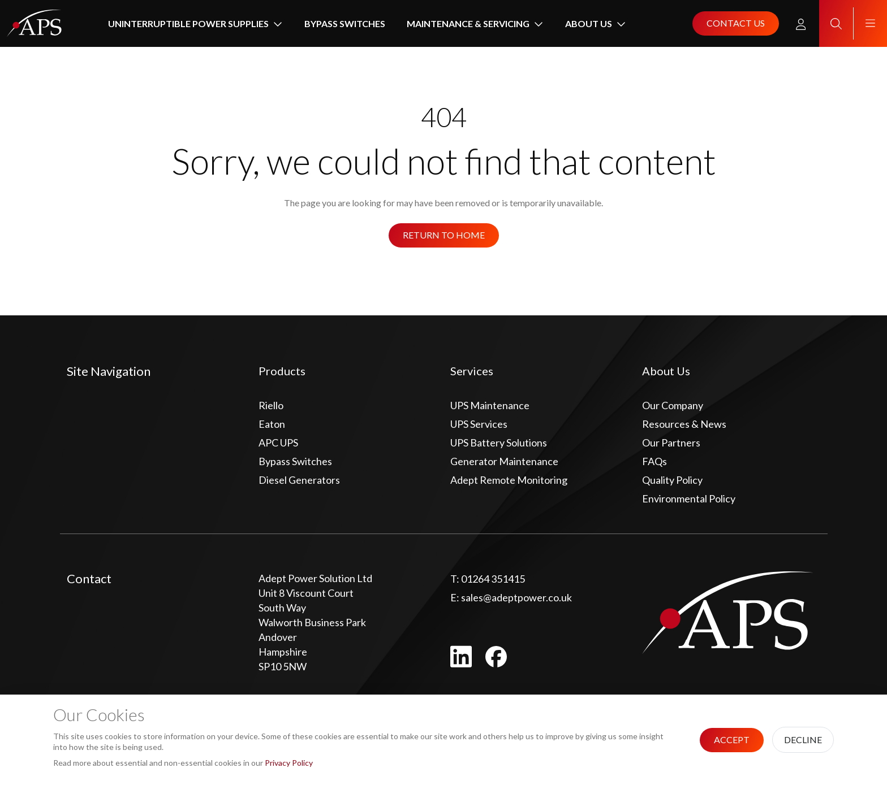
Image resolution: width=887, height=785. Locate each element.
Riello (271, 405)
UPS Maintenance (489, 405)
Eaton (272, 424)
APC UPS (278, 442)
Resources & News (684, 424)
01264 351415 (487, 579)
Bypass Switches (344, 23)
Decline (803, 739)
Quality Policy (672, 480)
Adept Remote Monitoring (508, 480)
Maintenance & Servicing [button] (468, 23)
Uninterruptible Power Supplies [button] (188, 23)
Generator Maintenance (504, 461)
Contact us (736, 23)
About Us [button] (588, 23)
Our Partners (671, 442)
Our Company (672, 405)
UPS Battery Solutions (498, 442)
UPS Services (478, 424)
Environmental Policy (688, 498)
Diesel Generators (299, 480)
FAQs (654, 461)
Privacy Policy (289, 762)
